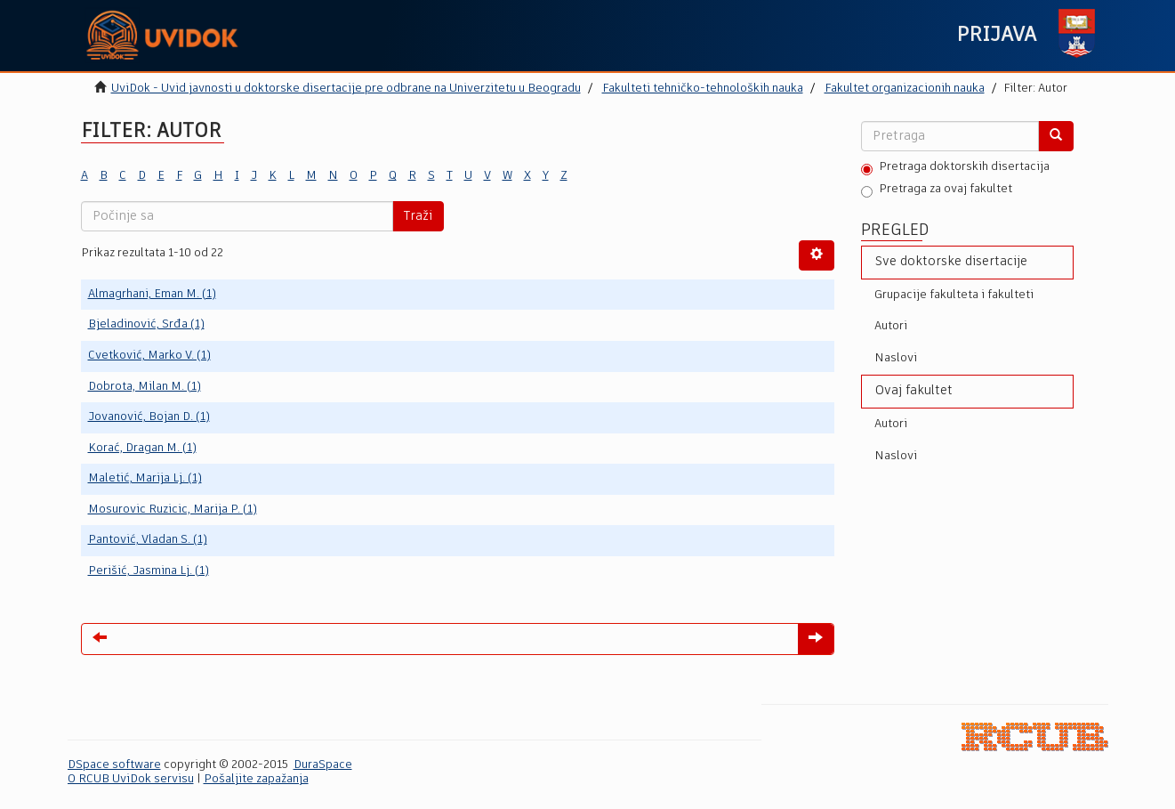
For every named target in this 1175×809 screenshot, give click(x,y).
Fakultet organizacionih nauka (905, 88)
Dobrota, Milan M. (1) (144, 386)
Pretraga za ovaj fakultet (936, 190)
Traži (418, 216)
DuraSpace (323, 765)
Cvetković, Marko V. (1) (149, 355)
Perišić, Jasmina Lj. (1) (148, 571)
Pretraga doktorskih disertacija (955, 168)
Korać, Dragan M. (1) (142, 448)
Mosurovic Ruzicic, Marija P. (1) (172, 509)
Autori (890, 326)
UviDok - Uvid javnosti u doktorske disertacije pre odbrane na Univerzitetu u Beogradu (346, 88)
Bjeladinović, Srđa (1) (146, 324)
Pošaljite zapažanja (256, 779)
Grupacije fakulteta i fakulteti (954, 295)
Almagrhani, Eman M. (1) (152, 294)
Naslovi (895, 358)
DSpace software (114, 765)
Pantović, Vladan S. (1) (147, 540)
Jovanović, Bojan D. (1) (149, 417)
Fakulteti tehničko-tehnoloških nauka (702, 88)
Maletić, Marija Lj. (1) (145, 478)
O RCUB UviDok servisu (131, 779)
